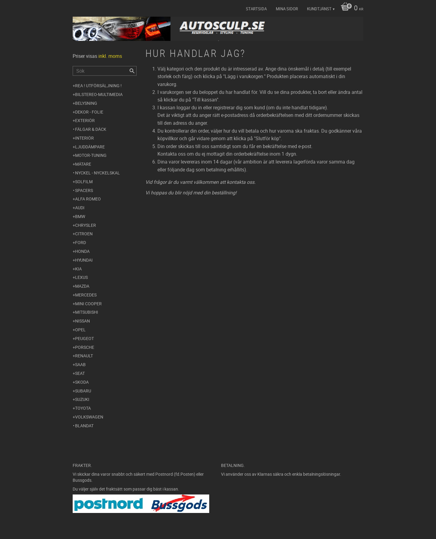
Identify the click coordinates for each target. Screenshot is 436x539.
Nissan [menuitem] (82, 321)
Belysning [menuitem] (86, 103)
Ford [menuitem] (80, 242)
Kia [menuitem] (78, 269)
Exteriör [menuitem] (85, 120)
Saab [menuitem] (80, 364)
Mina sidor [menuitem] (287, 9)
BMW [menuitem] (80, 216)
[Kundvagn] (350, 8)
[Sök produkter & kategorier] (105, 71)
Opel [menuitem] (80, 329)
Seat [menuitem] (80, 373)
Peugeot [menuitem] (84, 338)
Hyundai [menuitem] (84, 260)
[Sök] (132, 70)
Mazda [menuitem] (82, 286)
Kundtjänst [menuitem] (319, 9)
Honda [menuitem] (82, 251)
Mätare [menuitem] (83, 164)
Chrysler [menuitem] (85, 225)
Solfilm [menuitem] (84, 181)
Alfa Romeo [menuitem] (88, 199)
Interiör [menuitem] (84, 138)
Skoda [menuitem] (82, 382)
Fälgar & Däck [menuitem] (90, 129)
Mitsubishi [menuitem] (86, 312)
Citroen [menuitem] (84, 233)
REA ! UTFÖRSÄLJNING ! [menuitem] (98, 85)
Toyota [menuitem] (83, 408)
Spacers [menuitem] (84, 190)
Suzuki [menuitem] (82, 399)
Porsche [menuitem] (84, 347)
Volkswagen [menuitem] (89, 417)
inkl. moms (110, 56)
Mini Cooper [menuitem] (88, 303)
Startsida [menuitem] (256, 9)
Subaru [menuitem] (83, 391)
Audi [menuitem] (79, 207)
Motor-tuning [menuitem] (91, 155)
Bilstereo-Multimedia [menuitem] (99, 94)
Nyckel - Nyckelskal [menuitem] (97, 173)
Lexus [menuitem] (81, 277)
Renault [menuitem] (84, 356)
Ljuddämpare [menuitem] (90, 147)
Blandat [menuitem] (84, 425)
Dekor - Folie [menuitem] (89, 112)
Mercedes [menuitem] (86, 295)
